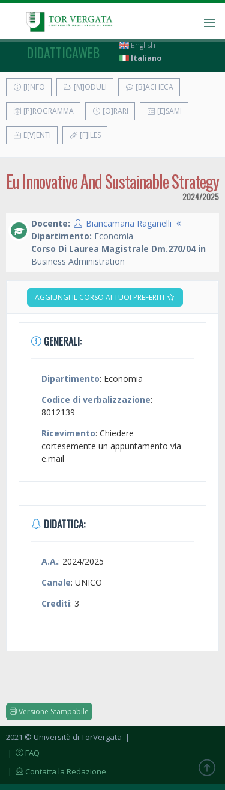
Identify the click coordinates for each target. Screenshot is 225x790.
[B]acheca (149, 87)
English (137, 45)
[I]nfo (29, 87)
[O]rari (110, 111)
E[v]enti (32, 135)
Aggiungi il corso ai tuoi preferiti (105, 297)
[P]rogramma (43, 111)
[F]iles (85, 135)
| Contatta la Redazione (56, 771)
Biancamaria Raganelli (129, 223)
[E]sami (164, 111)
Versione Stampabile (49, 711)
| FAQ (23, 752)
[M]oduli (85, 87)
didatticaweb (63, 52)
